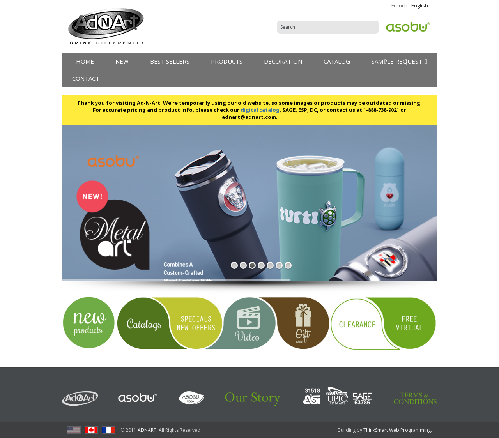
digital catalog (260, 109)
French (399, 5)
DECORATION (283, 61)
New (122, 61)
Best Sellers (169, 61)
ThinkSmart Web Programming (397, 430)
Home (85, 61)
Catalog (337, 61)
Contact (85, 78)
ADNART (147, 430)
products (226, 61)
